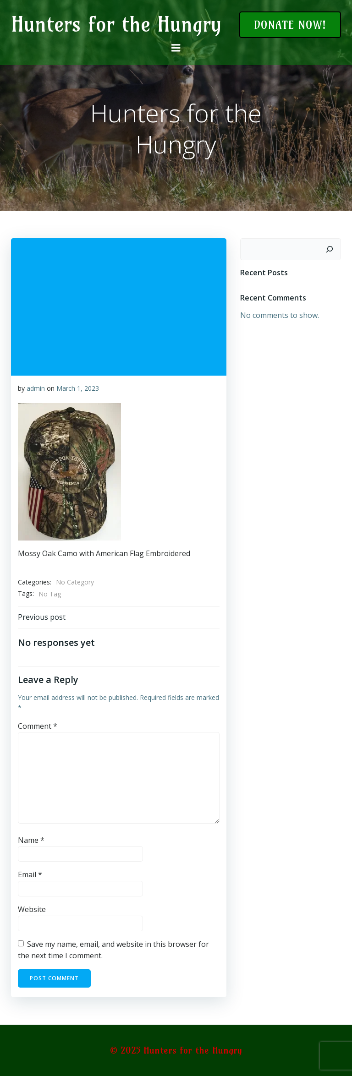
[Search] (330, 249)
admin (36, 388)
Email (30, 874)
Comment (37, 726)
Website (32, 909)
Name (31, 840)
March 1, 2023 (77, 388)
